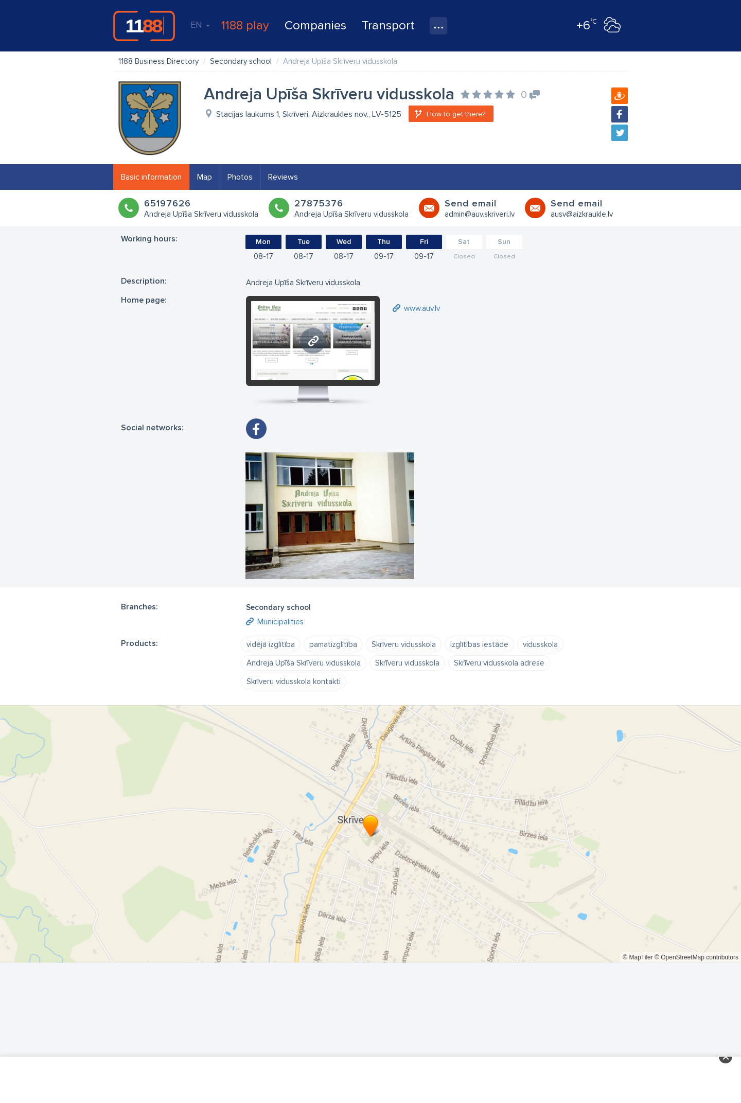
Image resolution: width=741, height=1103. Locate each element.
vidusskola (540, 644)
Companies (315, 25)
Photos (240, 177)
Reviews (283, 177)
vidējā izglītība (270, 644)
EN (200, 24)
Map (204, 177)
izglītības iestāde (479, 644)
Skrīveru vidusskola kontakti (293, 681)
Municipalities (280, 621)
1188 (144, 25)
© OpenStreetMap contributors (696, 957)
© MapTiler (637, 957)
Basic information (151, 177)
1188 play (245, 25)
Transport (388, 25)
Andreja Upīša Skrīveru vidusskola (303, 663)
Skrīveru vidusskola (404, 644)
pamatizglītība (333, 644)
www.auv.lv (422, 308)
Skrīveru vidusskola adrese (499, 663)
